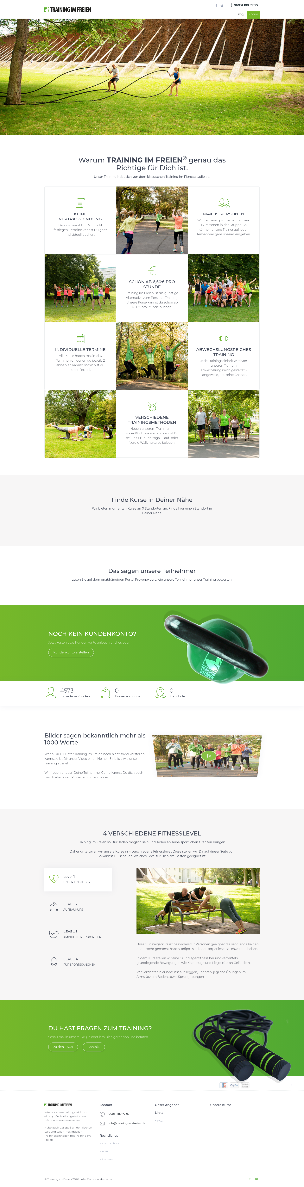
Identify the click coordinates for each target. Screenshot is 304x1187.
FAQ (241, 14)
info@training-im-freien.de (127, 1123)
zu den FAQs (63, 1047)
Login (253, 14)
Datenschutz (109, 1143)
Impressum (108, 1159)
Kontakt (94, 1047)
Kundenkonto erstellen (71, 652)
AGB (104, 1151)
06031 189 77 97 (244, 5)
